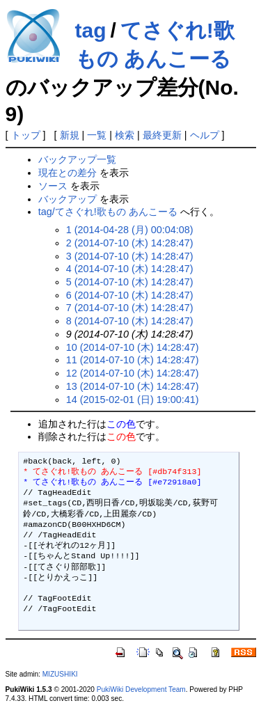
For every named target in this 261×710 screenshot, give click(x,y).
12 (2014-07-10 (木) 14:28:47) (132, 373)
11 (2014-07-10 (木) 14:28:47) (132, 359)
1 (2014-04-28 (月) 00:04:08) (129, 229)
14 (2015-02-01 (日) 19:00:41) (132, 399)
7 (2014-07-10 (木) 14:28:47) (129, 307)
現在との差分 (67, 172)
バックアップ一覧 (77, 159)
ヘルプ (204, 135)
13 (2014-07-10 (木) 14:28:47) (132, 386)
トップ (25, 135)
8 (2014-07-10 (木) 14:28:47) (129, 320)
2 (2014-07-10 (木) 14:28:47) (129, 242)
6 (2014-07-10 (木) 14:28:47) (129, 295)
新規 (69, 135)
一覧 (96, 135)
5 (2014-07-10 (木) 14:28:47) (129, 281)
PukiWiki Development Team (141, 689)
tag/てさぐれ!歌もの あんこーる (107, 211)
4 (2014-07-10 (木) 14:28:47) (129, 268)
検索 (124, 135)
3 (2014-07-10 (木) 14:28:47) (129, 256)
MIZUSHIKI (60, 674)
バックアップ (67, 199)
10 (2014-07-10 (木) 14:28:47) (132, 347)
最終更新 (162, 135)
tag (90, 30)
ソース (53, 185)
